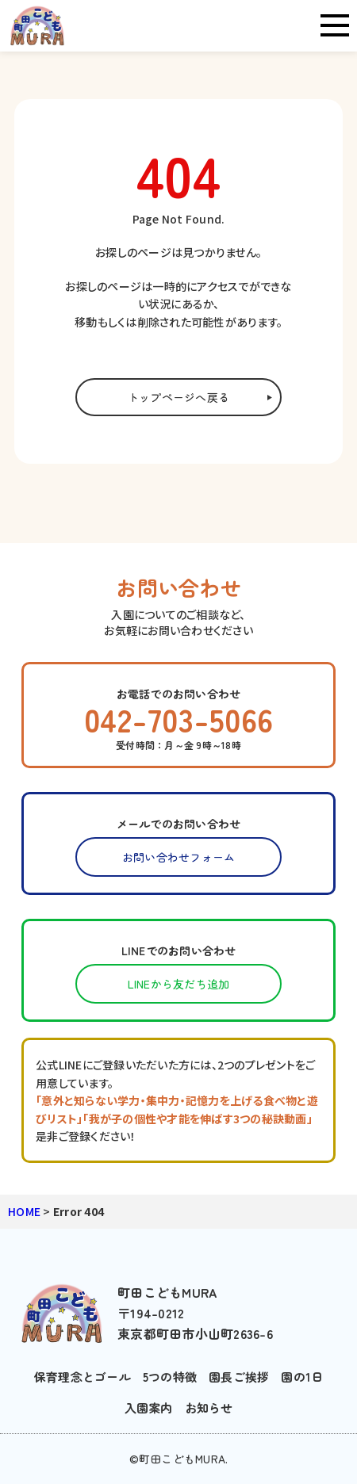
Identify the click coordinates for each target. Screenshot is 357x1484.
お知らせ (209, 1407)
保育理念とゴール (82, 1376)
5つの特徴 (170, 1376)
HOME (24, 1211)
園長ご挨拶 (239, 1376)
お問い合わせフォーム (179, 857)
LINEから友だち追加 (179, 984)
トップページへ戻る (178, 397)
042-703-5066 (178, 719)
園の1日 (302, 1376)
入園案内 (149, 1407)
